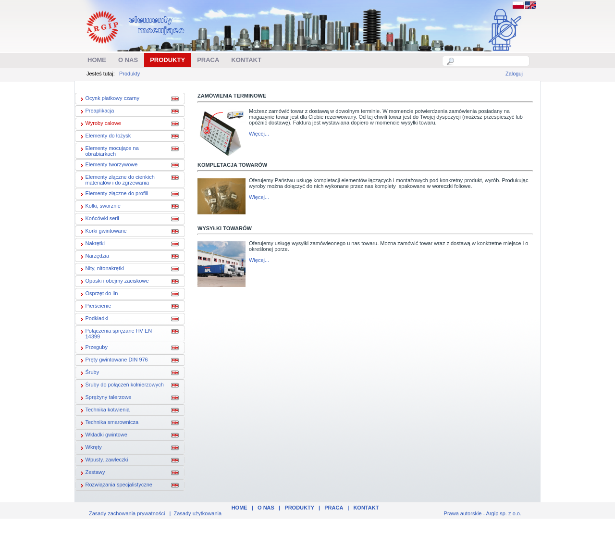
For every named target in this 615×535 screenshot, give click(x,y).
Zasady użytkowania (198, 513)
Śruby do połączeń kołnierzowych (121, 385)
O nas (266, 507)
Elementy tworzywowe (108, 165)
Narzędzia (94, 257)
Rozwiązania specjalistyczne (115, 485)
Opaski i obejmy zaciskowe (113, 282)
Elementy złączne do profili (113, 194)
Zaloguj (514, 73)
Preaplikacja (96, 111)
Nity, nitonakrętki (101, 269)
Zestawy (91, 473)
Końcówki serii (98, 219)
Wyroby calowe (99, 124)
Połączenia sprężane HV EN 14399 (115, 333)
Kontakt (366, 507)
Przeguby (93, 348)
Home (239, 507)
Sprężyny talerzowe (105, 398)
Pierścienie (94, 307)
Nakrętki (91, 244)
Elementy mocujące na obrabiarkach (108, 151)
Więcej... (259, 134)
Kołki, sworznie (99, 207)
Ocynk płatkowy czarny (108, 99)
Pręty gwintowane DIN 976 (113, 360)
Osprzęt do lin (98, 294)
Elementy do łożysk (104, 136)
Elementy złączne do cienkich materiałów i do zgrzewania (116, 180)
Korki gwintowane (102, 232)
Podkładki (93, 319)
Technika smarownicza (108, 423)
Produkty (129, 73)
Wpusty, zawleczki (103, 460)
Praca (333, 507)
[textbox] (491, 61)
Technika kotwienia (104, 410)
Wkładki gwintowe (102, 435)
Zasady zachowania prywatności (127, 513)
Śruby (88, 373)
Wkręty (90, 448)
